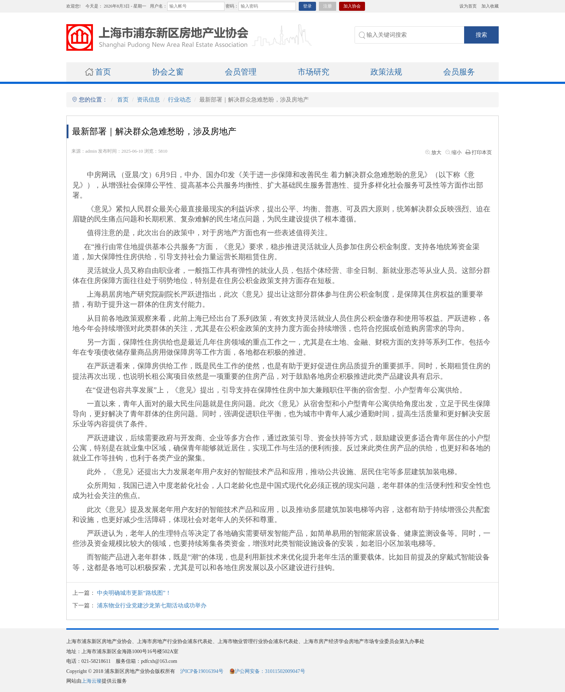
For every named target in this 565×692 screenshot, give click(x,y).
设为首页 (468, 6)
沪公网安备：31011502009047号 (267, 671)
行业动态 (179, 99)
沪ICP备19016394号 (201, 671)
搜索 (481, 35)
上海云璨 (91, 681)
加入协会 (352, 6)
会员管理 (241, 71)
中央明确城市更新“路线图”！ (134, 593)
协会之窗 (168, 71)
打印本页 (478, 152)
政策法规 (386, 71)
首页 (98, 71)
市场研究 (313, 71)
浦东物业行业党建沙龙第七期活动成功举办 (151, 605)
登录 (307, 6)
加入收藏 (490, 6)
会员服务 (459, 71)
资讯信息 (148, 99)
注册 (327, 6)
